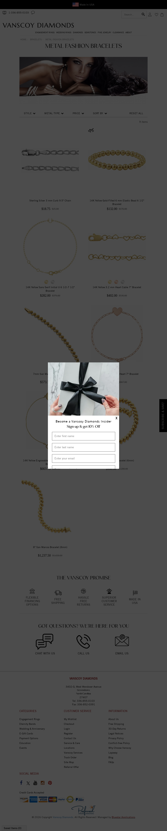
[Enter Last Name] (83, 447)
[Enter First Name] (83, 436)
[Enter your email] (83, 458)
